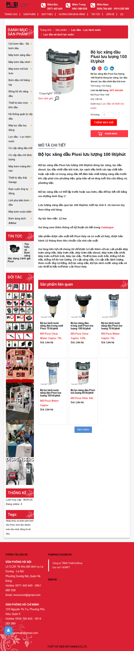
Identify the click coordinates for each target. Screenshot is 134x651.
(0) (121, 14)
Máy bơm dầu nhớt (19, 62)
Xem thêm (83, 429)
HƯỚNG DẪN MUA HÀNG (72, 14)
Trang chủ (10, 14)
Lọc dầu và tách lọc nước (58, 34)
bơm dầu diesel (23, 525)
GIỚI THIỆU (47, 14)
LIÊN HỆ (110, 14)
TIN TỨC (95, 14)
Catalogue (107, 227)
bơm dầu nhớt (12, 529)
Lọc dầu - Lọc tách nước (86, 30)
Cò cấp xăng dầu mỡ (20, 148)
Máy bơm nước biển (20, 211)
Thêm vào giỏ (103, 122)
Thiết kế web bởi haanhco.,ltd (67, 646)
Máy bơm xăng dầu (19, 55)
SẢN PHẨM (29, 14)
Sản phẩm (61, 30)
